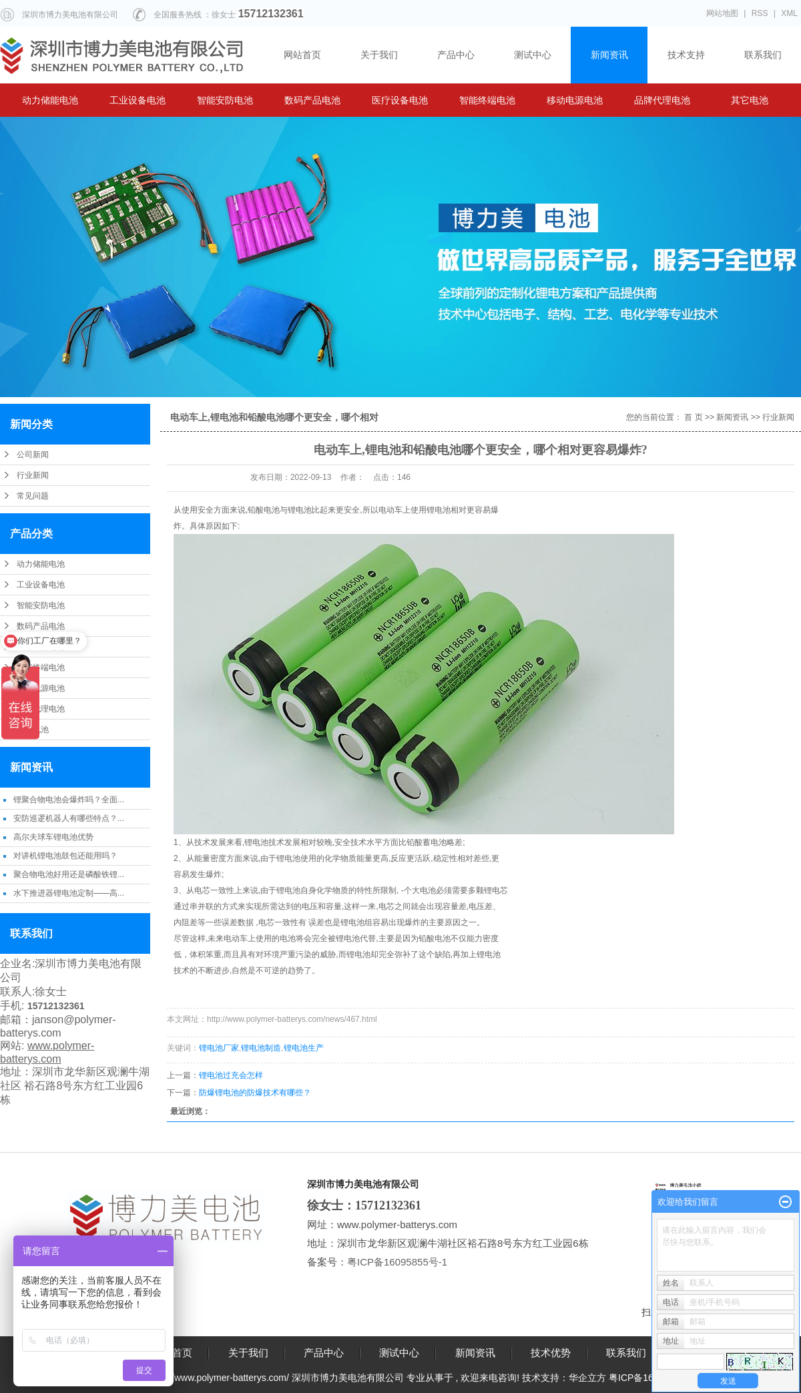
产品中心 (456, 54)
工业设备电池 (137, 100)
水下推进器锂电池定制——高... (68, 893)
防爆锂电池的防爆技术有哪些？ (255, 1092)
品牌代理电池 (662, 100)
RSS (760, 13)
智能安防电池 (225, 100)
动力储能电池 (50, 100)
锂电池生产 (304, 1048)
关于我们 (379, 54)
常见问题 (33, 496)
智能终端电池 (487, 100)
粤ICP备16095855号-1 (398, 1262)
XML (789, 13)
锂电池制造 (261, 1048)
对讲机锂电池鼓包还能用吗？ (65, 855)
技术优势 (551, 1352)
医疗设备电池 (400, 100)
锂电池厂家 (219, 1048)
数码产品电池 (312, 100)
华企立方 (587, 1377)
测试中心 (532, 54)
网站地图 (722, 13)
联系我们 (763, 54)
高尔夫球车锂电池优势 (53, 837)
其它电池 (749, 100)
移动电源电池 (575, 100)
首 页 (693, 417)
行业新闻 (33, 475)
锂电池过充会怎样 (231, 1075)
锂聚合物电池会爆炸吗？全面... (68, 799)
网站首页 (302, 54)
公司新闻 (33, 454)
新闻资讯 (609, 54)
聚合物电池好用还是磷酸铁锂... (68, 874)
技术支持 (686, 54)
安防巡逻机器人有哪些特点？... (68, 818)
